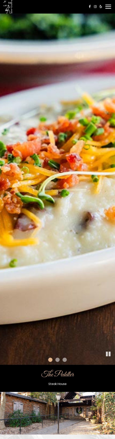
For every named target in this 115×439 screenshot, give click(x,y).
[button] (108, 354)
